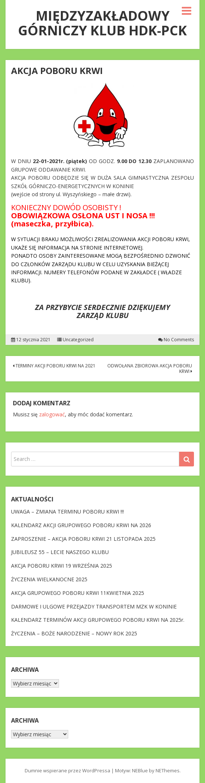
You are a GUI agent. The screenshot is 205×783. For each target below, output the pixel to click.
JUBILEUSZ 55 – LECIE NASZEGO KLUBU (60, 552)
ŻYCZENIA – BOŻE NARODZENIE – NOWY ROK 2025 (74, 633)
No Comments (179, 339)
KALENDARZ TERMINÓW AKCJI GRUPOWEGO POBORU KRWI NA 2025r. (97, 619)
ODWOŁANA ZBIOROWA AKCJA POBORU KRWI (149, 368)
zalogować (52, 414)
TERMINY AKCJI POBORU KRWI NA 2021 (54, 366)
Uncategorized (78, 339)
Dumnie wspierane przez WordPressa (67, 770)
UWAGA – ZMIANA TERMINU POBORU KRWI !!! (67, 511)
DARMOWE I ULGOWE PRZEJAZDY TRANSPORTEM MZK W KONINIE (94, 606)
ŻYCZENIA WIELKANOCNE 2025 (49, 579)
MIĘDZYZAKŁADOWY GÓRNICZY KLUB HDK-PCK (102, 23)
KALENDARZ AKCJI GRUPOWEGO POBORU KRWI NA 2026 (81, 525)
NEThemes (168, 770)
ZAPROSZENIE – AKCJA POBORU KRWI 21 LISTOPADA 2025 (83, 538)
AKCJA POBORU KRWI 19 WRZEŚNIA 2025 (61, 565)
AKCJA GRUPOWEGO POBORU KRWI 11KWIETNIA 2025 (77, 592)
